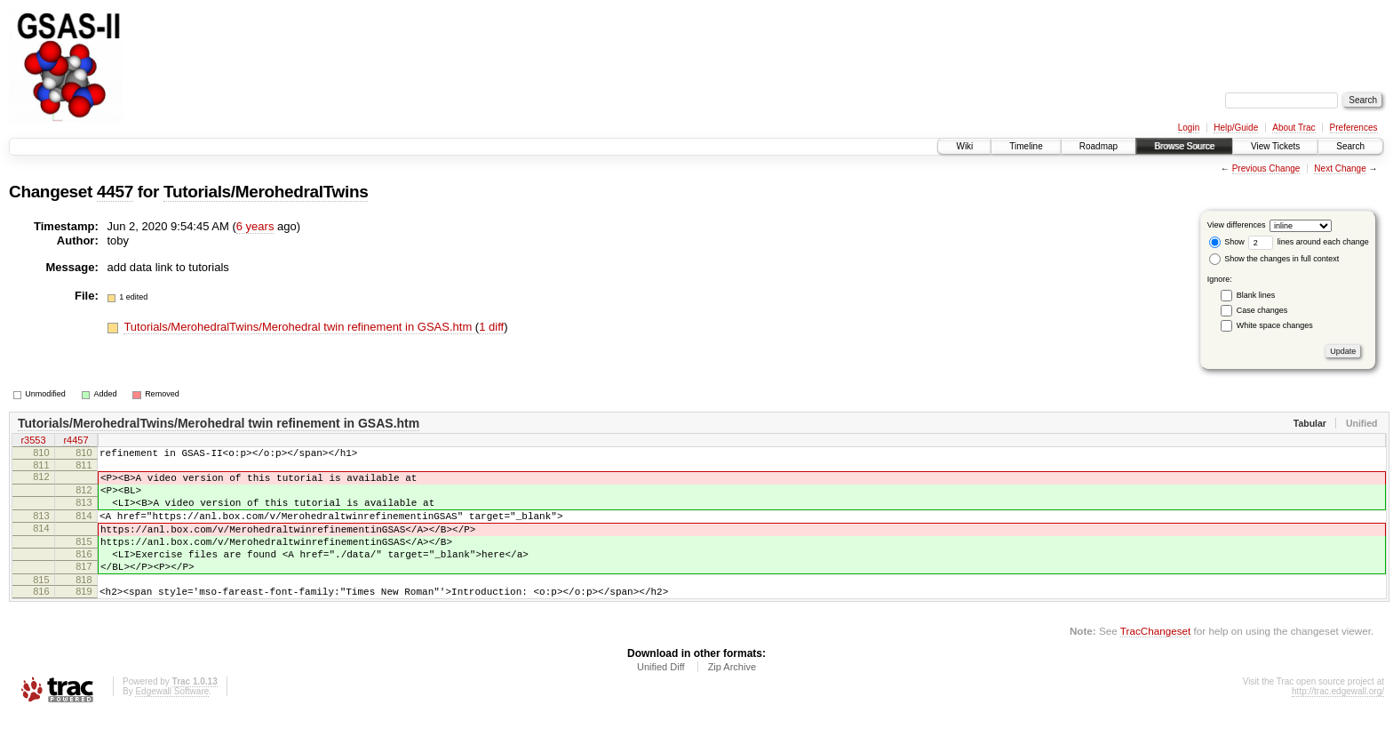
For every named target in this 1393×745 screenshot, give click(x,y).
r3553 (32, 442)
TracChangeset (1155, 660)
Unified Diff (661, 696)
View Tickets (1275, 146)
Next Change (1339, 168)
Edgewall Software (172, 720)
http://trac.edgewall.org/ (1338, 720)
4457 (115, 191)
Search (1350, 146)
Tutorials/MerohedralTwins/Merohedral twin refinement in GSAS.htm (298, 326)
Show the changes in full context (1274, 258)
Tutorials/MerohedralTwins (265, 191)
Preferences (1354, 127)
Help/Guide (1236, 127)
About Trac (1293, 127)
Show (1227, 241)
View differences (1236, 224)
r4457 (75, 442)
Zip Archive (732, 696)
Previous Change (1266, 168)
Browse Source (1184, 146)
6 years (255, 226)
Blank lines (1256, 295)
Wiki (964, 146)
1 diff (491, 326)
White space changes (1275, 325)
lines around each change (1308, 241)
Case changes (1262, 310)
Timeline (1025, 146)
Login (1188, 127)
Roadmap (1098, 146)
